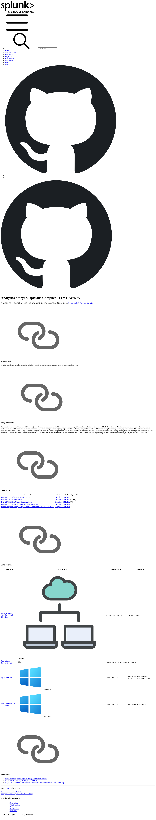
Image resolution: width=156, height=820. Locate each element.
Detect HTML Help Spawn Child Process (15, 514)
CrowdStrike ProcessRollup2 (6, 679)
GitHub (9, 805)
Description (14, 302)
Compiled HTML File (62, 514)
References (13, 309)
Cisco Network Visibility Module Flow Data (7, 632)
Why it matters (15, 304)
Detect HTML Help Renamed (11, 516)
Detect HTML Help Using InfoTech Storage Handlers (19, 521)
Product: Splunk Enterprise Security (80, 320)
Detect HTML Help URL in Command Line (16, 519)
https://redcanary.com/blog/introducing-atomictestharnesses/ (26, 796)
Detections (13, 306)
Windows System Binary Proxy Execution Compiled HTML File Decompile (27, 524)
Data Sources (14, 307)
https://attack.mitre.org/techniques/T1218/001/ (21, 797)
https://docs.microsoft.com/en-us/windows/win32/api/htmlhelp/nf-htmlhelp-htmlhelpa (35, 799)
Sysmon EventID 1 (7, 694)
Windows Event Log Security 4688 (8, 721)
